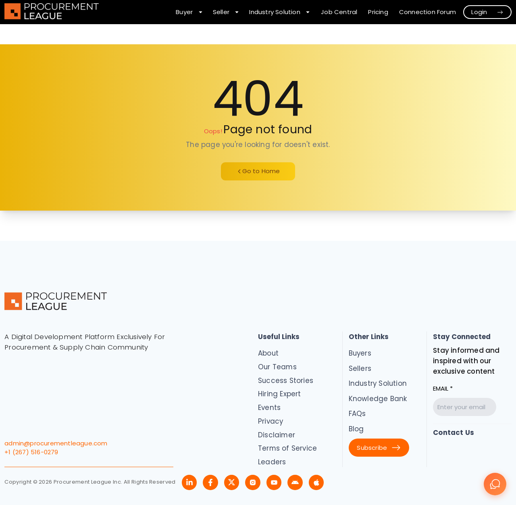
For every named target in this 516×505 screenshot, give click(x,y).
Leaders (272, 462)
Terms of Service (287, 448)
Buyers (360, 353)
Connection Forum (427, 12)
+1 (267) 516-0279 (31, 452)
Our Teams (277, 367)
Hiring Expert (279, 394)
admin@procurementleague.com (55, 443)
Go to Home (258, 171)
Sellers (360, 368)
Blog (356, 429)
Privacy (270, 421)
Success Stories (285, 380)
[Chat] (495, 484)
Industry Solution (378, 383)
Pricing (378, 12)
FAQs (357, 413)
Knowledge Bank (378, 399)
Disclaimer (276, 435)
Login (487, 12)
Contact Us (453, 432)
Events (269, 407)
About (268, 353)
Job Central (339, 12)
